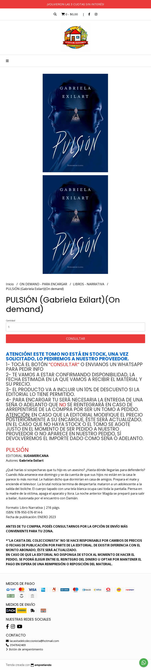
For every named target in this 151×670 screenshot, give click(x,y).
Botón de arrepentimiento (24, 649)
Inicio (10, 284)
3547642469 (16, 645)
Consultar (75, 338)
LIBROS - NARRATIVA (89, 284)
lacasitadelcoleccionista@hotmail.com (32, 641)
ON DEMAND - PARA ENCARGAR (44, 284)
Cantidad (10, 320)
